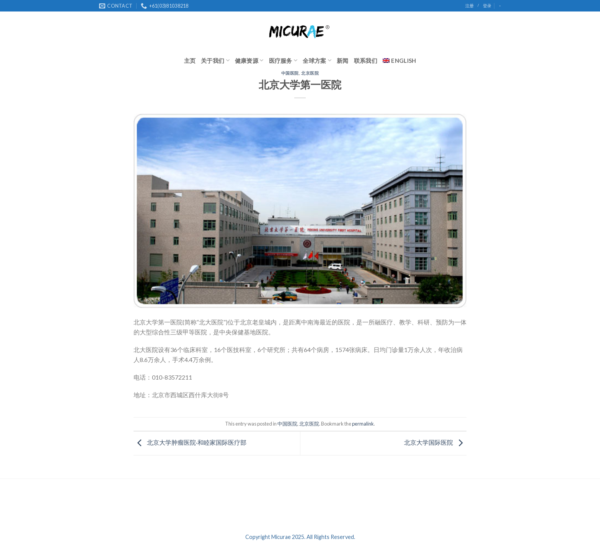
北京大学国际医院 (435, 442)
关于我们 (215, 60)
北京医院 (310, 72)
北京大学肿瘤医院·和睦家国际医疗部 (190, 442)
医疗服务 (283, 60)
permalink (363, 424)
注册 (469, 5)
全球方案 (317, 60)
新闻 (343, 60)
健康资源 (249, 60)
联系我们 (365, 60)
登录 (487, 5)
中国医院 (290, 72)
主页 (190, 60)
